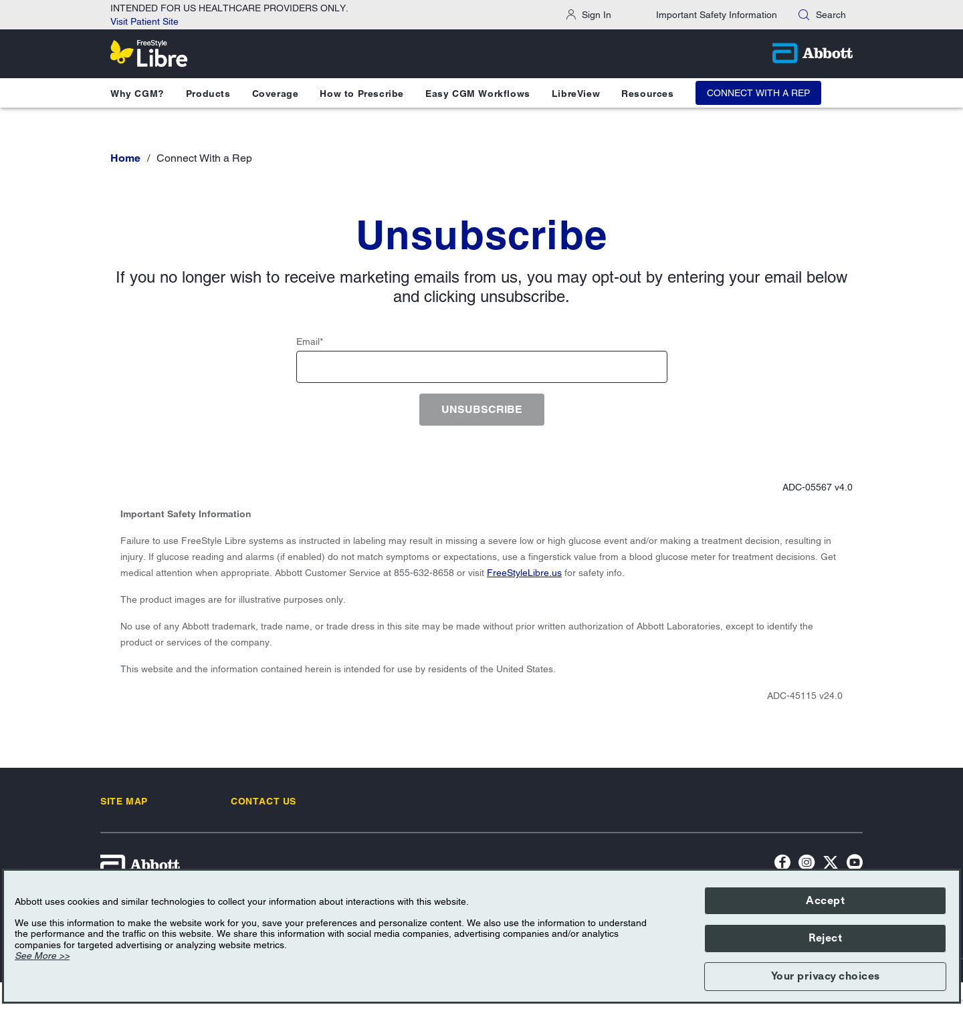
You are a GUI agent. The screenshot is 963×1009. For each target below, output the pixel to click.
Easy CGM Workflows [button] (477, 93)
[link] (124, 801)
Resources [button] (647, 93)
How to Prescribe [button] (362, 93)
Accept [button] (825, 900)
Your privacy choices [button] (825, 976)
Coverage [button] (275, 93)
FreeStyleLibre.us (524, 572)
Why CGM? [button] (137, 93)
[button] (803, 14)
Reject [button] (825, 938)
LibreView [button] (576, 93)
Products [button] (208, 93)
